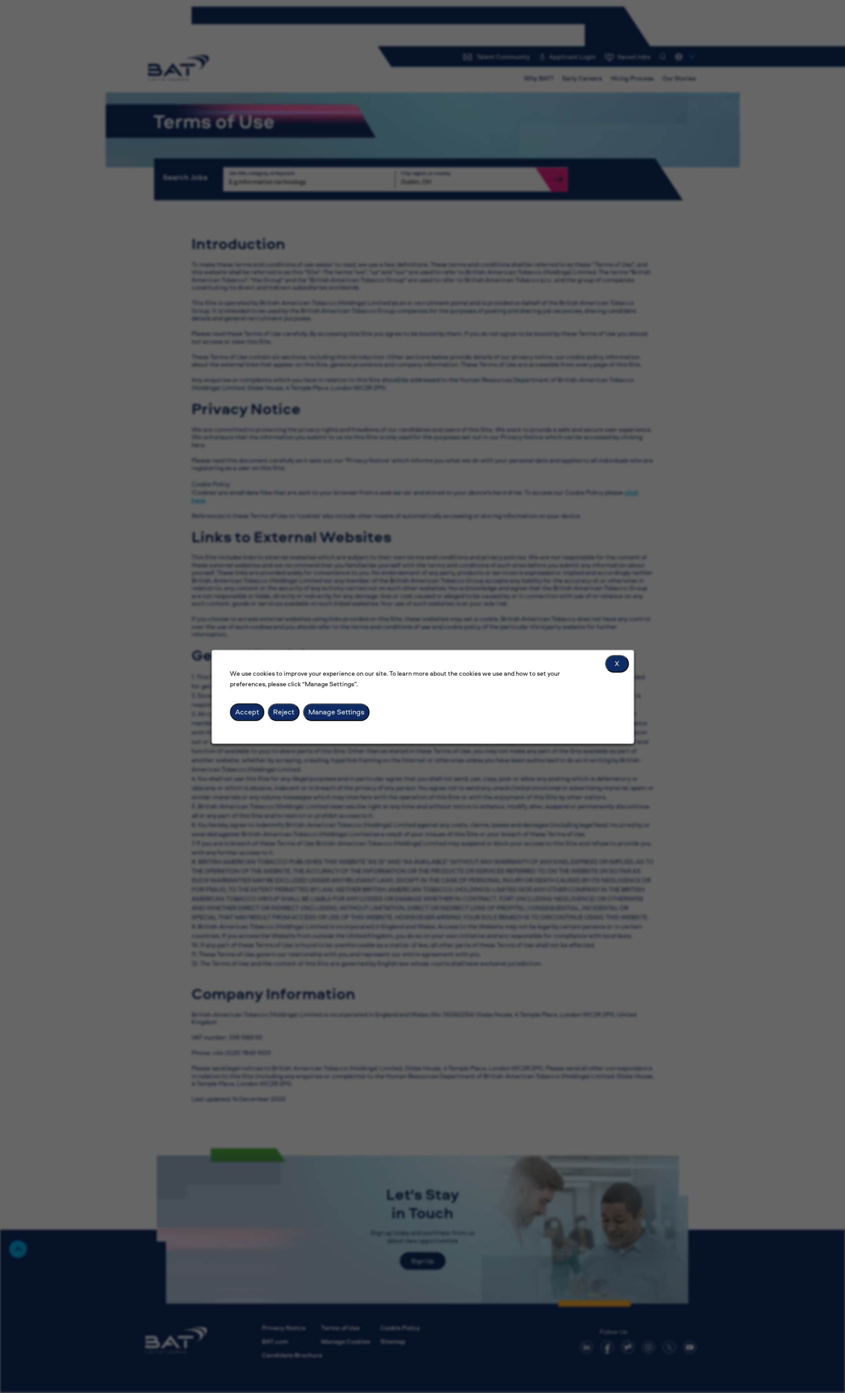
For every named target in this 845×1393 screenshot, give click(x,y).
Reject (283, 712)
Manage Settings (336, 712)
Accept (247, 712)
